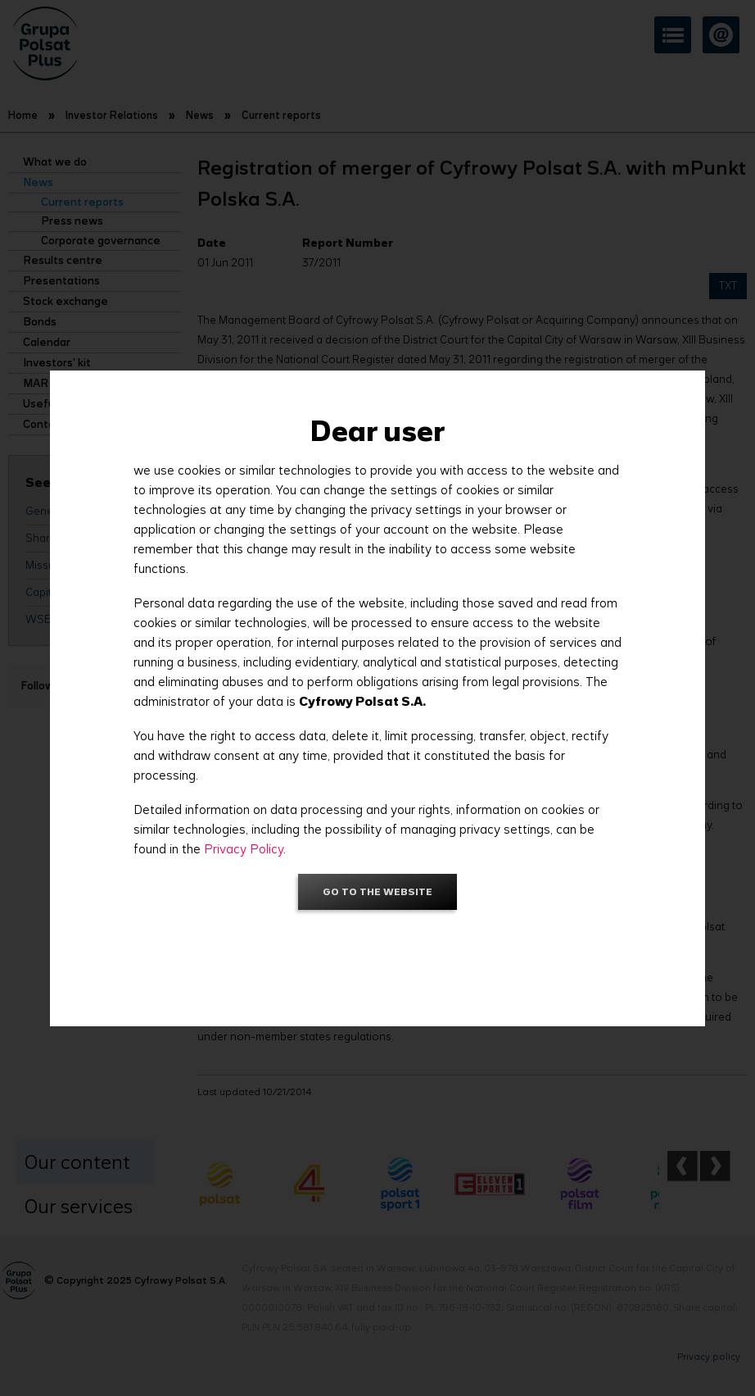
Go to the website (377, 891)
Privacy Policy (243, 848)
